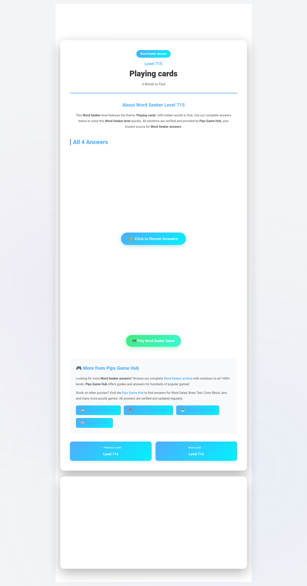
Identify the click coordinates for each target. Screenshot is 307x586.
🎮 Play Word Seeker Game (153, 341)
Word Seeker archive (178, 378)
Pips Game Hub (74, 18)
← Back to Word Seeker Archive (87, 31)
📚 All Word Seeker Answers (148, 410)
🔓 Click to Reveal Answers (153, 239)
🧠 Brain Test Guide (94, 423)
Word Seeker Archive (102, 18)
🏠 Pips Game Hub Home (98, 410)
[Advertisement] (153, 182)
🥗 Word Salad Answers (198, 410)
